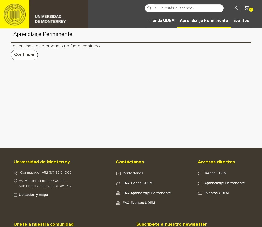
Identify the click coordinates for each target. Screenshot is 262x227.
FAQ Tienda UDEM (137, 183)
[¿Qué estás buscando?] (189, 8)
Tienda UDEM (162, 20)
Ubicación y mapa (33, 195)
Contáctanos (132, 173)
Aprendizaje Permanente (204, 20)
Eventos (241, 20)
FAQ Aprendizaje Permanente (147, 193)
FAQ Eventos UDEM (139, 203)
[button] (246, 9)
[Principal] (44, 7)
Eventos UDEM (216, 193)
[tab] (59, 162)
